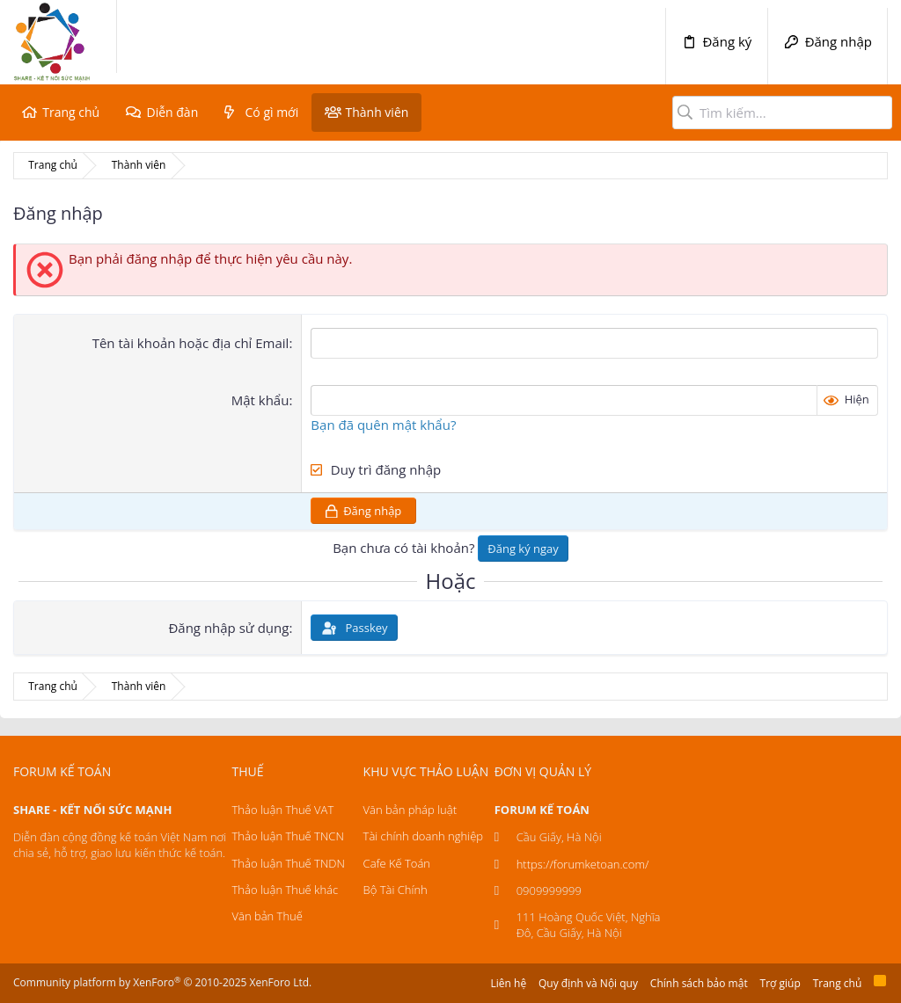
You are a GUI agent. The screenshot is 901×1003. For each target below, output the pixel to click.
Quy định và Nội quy (588, 983)
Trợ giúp (780, 983)
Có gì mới (272, 112)
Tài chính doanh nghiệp (423, 836)
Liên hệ (509, 983)
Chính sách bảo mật (699, 983)
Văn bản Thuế (267, 916)
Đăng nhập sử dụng (228, 627)
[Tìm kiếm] (782, 112)
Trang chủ (70, 112)
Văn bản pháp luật (410, 810)
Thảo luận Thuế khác (285, 890)
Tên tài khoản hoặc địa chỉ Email (190, 343)
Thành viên (376, 112)
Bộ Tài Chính (395, 890)
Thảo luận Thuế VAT (283, 810)
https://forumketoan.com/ (582, 864)
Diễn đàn (172, 112)
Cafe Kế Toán (396, 863)
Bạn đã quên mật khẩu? (383, 424)
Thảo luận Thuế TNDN (288, 863)
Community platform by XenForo (162, 982)
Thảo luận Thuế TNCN (288, 836)
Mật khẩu (260, 400)
